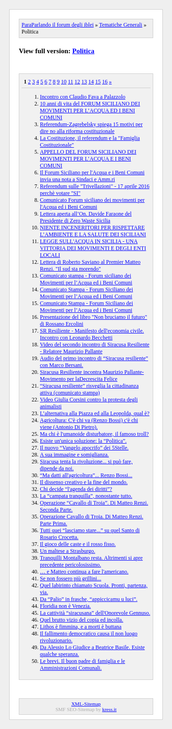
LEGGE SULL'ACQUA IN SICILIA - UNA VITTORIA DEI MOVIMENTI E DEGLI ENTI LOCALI (93, 248)
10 (64, 81)
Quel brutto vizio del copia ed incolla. (81, 620)
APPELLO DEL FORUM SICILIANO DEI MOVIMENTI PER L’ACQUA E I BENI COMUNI (88, 159)
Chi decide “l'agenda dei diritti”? (76, 489)
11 (70, 81)
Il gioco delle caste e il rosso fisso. (78, 544)
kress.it (109, 709)
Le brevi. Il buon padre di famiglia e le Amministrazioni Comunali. (82, 664)
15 (98, 81)
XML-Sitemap (85, 704)
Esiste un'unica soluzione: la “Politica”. (83, 441)
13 (84, 81)
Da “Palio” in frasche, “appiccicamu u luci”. (89, 599)
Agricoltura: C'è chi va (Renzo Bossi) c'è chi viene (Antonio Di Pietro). (89, 423)
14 (91, 81)
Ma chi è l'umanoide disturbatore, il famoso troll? (94, 434)
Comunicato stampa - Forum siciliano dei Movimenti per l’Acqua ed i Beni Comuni (86, 279)
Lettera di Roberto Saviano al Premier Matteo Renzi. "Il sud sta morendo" (90, 265)
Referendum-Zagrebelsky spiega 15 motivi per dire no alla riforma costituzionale (91, 127)
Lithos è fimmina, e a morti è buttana (81, 626)
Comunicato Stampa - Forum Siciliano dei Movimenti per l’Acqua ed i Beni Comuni (86, 293)
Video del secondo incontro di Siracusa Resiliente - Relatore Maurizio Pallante (95, 348)
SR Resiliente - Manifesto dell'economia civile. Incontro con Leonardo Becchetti (92, 334)
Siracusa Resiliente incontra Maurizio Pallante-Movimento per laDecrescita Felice (92, 375)
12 (77, 81)
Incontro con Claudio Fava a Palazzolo (82, 97)
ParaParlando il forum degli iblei (58, 25)
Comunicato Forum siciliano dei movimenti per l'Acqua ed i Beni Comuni (92, 203)
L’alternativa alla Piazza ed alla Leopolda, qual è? (95, 413)
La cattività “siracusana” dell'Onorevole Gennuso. (95, 613)
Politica (83, 51)
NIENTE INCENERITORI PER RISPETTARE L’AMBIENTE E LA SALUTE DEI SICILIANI (93, 231)
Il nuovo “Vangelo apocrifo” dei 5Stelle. (84, 448)
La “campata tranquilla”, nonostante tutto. (86, 496)
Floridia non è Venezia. (65, 606)
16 (105, 81)
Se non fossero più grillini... (70, 578)
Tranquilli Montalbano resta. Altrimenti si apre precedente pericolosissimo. (91, 561)
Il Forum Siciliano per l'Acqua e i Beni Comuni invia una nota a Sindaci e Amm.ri (92, 176)
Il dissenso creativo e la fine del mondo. (84, 482)
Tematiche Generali (120, 25)
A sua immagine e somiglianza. (74, 454)
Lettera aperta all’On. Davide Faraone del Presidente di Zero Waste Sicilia (86, 217)
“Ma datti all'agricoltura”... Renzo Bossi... (86, 475)
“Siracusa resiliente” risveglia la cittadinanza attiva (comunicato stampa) (89, 389)
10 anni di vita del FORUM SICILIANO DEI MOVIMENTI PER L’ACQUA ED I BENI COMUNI (90, 110)
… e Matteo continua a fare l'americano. (84, 571)
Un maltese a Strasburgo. (67, 551)
